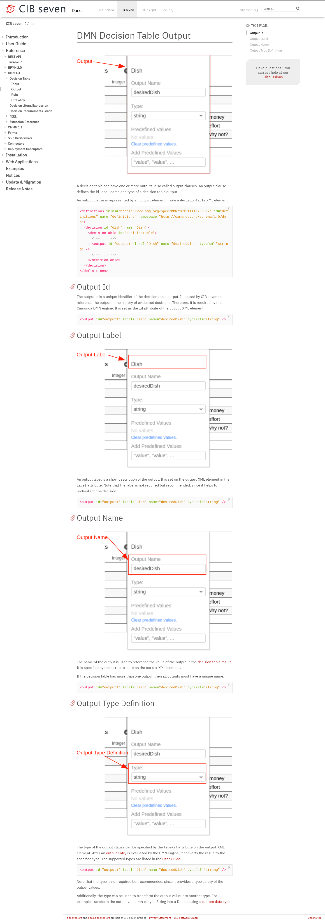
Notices (13, 175)
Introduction (17, 37)
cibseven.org (249, 10)
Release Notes (19, 188)
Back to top (315, 917)
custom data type (216, 901)
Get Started (106, 10)
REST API (14, 57)
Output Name (259, 45)
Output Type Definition (266, 50)
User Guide (16, 43)
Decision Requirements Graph (30, 111)
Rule (14, 95)
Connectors (16, 144)
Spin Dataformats (20, 138)
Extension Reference (24, 122)
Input (15, 84)
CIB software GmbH (186, 917)
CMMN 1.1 (15, 127)
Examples (15, 168)
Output (16, 89)
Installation (16, 155)
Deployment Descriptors (25, 149)
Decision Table (19, 78)
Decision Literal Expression (28, 106)
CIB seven (126, 10)
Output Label (259, 39)
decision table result (214, 662)
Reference (15, 50)
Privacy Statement (160, 917)
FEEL (12, 116)
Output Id (257, 33)
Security (167, 10)
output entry (116, 853)
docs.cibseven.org (99, 917)
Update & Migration (23, 182)
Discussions (273, 77)
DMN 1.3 (14, 73)
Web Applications (22, 161)
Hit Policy (18, 100)
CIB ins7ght (147, 10)
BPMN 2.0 (15, 68)
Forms (12, 133)
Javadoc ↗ (15, 62)
